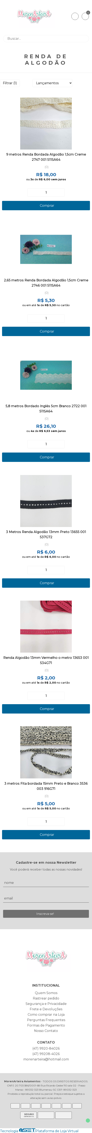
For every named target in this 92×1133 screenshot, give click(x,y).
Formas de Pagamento (46, 1025)
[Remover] (32, 192)
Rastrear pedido (46, 998)
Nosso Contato (46, 1031)
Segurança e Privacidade (46, 1004)
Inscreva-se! (45, 914)
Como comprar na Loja (46, 1015)
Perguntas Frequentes (46, 1020)
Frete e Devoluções (46, 1009)
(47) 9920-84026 (46, 1048)
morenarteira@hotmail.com (46, 1059)
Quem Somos (46, 993)
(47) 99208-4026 (46, 1054)
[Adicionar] (60, 192)
